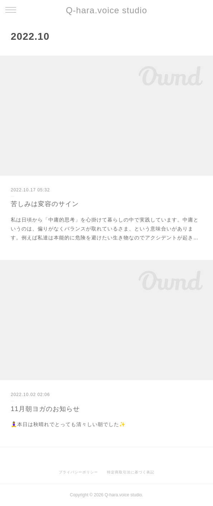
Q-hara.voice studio (106, 10)
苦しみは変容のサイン (45, 203)
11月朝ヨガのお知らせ (45, 408)
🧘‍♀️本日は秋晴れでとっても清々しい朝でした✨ (68, 424)
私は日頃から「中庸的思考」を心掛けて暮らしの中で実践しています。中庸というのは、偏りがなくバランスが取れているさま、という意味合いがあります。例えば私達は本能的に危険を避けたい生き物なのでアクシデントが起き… (105, 228)
